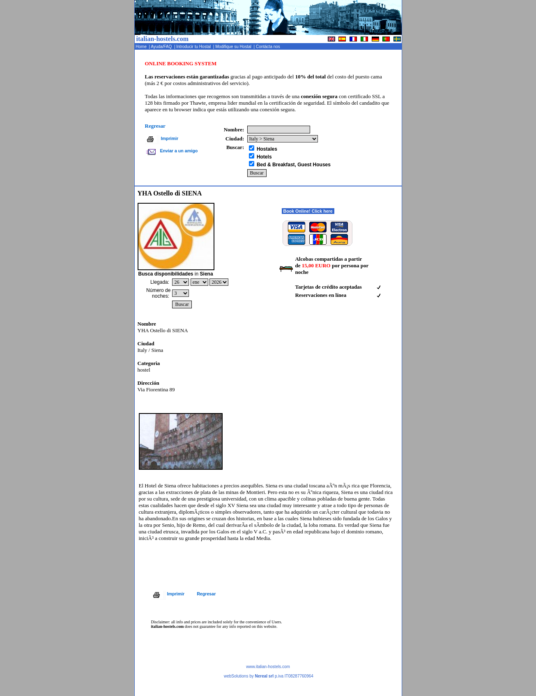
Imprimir (170, 138)
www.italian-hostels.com (268, 666)
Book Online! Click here (308, 211)
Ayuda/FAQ (162, 46)
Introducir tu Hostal (194, 46)
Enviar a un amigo (178, 150)
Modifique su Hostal (233, 46)
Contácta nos (268, 46)
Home (142, 46)
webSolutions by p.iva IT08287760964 (268, 676)
